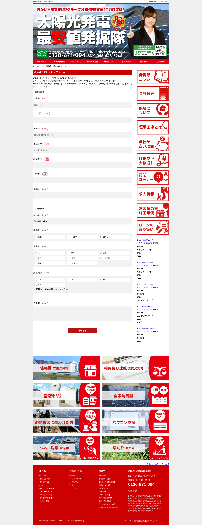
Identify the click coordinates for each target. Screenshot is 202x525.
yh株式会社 (104, 476)
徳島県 (135, 508)
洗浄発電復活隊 (105, 498)
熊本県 (135, 511)
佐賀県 (159, 508)
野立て (39, 263)
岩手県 (135, 496)
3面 (103, 279)
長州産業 (72, 476)
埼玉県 (140, 498)
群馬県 (135, 498)
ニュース (60, 521)
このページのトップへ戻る (158, 464)
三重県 (140, 503)
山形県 (149, 496)
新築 (38, 237)
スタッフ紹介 (69, 521)
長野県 (154, 501)
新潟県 (130, 501)
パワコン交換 (104, 495)
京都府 (149, 503)
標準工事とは (92, 62)
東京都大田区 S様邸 (145, 284)
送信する (82, 330)
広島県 (155, 506)
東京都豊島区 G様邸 (145, 240)
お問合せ (160, 62)
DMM (71, 485)
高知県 (149, 508)
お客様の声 (126, 62)
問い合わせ (51, 521)
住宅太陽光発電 (58, 62)
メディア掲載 (44, 501)
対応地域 (132, 491)
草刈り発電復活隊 (106, 501)
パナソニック (73, 488)
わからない (73, 263)
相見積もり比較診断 (107, 482)
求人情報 (79, 521)
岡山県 (151, 506)
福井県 (144, 501)
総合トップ (41, 62)
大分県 (140, 511)
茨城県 (159, 496)
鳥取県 (141, 506)
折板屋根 (105, 258)
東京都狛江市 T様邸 (145, 262)
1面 (38, 279)
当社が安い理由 (44, 479)
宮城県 (140, 496)
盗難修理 (103, 491)
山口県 (130, 508)
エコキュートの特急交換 (108, 507)
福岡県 (154, 508)
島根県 (146, 506)
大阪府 (154, 503)
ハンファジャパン (75, 479)
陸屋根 (72, 258)
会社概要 (143, 62)
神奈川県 (155, 498)
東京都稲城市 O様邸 (145, 306)
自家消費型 (104, 488)
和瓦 (38, 258)
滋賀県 (144, 503)
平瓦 (71, 253)
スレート (40, 253)
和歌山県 (136, 506)
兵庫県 (159, 503)
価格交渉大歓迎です (46, 498)
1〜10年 (72, 237)
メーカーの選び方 (45, 491)
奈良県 (130, 506)
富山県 (135, 501)
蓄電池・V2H (104, 485)
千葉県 (144, 498)
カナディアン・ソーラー (77, 482)
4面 (38, 285)
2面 (70, 279)
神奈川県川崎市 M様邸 (146, 328)
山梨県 (149, 501)
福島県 (154, 496)
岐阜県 (159, 501)
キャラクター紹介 (45, 495)
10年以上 (105, 237)
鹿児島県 (150, 511)
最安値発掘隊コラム (107, 504)
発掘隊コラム (109, 62)
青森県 (130, 496)
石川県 (140, 501)
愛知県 (135, 503)
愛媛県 (144, 508)
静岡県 (130, 503)
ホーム (42, 471)
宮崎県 (144, 511)
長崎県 (130, 511)
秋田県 (144, 496)
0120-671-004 (141, 484)
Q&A (41, 485)
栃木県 (130, 498)
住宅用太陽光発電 (105, 479)
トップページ (38, 66)
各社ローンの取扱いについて (49, 488)
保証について (75, 62)
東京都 (149, 498)
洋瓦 (103, 253)
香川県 (140, 508)
